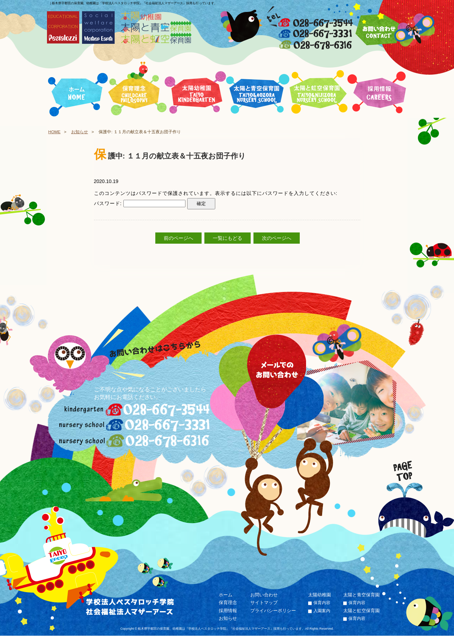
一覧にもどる (227, 238)
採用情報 (228, 610)
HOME (54, 131)
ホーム (225, 594)
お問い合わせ (264, 594)
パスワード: (140, 203)
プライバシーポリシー (273, 610)
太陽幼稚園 (319, 594)
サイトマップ (264, 602)
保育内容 (321, 603)
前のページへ (178, 238)
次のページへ (276, 238)
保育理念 (228, 602)
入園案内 (321, 610)
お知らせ (79, 131)
